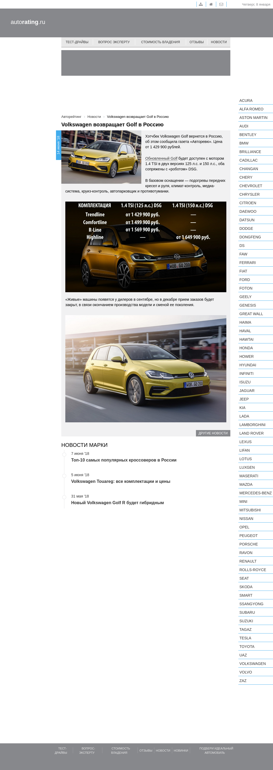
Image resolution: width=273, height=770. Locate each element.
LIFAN (244, 450)
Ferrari (247, 262)
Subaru (247, 612)
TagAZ (245, 629)
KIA (242, 408)
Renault (247, 561)
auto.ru (28, 22)
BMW (243, 143)
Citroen (247, 203)
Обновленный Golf (161, 158)
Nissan (246, 518)
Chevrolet (250, 186)
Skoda (245, 587)
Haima (245, 322)
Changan (248, 169)
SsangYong (251, 604)
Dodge (246, 228)
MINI (243, 501)
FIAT (243, 271)
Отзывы (197, 42)
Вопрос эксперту (114, 42)
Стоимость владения (160, 42)
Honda (246, 348)
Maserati (248, 476)
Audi (243, 126)
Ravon (245, 553)
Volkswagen (252, 663)
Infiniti (246, 373)
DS (241, 245)
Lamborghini (252, 425)
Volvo (245, 672)
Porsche (248, 544)
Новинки (181, 750)
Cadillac (248, 160)
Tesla (245, 638)
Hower (246, 356)
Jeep (244, 399)
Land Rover (251, 433)
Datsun (247, 220)
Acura (245, 100)
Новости (219, 42)
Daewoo (247, 211)
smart (245, 595)
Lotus (245, 459)
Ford (244, 280)
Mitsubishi (250, 510)
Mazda (245, 484)
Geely (245, 297)
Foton (245, 288)
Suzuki (246, 621)
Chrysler (249, 194)
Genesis (247, 305)
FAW (243, 254)
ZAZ (242, 681)
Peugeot (248, 536)
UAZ (243, 655)
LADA (244, 416)
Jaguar (247, 390)
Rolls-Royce (252, 570)
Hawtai (246, 339)
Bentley (247, 135)
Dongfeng (250, 237)
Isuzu (245, 382)
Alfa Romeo (251, 109)
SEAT (244, 578)
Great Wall (251, 314)
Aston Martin (253, 117)
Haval (245, 331)
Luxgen (247, 467)
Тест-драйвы (77, 42)
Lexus (245, 442)
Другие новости (213, 433)
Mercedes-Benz (255, 493)
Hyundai (247, 365)
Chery (245, 177)
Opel (244, 527)
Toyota (246, 646)
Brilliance (250, 152)
